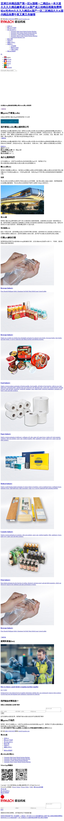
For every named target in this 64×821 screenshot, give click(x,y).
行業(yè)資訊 (14, 49)
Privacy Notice (16, 788)
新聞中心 (10, 44)
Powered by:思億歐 (6, 788)
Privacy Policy (25, 788)
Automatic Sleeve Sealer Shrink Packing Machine (24, 36)
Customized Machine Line (18, 37)
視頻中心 (10, 40)
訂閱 (2, 714)
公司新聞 (13, 46)
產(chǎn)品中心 (11, 29)
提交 (2, 811)
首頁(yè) (9, 26)
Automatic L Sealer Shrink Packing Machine (23, 34)
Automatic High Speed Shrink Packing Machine (23, 31)
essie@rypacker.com (23, 19)
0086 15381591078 (10, 19)
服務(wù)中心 (11, 42)
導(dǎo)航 (3, 789)
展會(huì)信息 (15, 47)
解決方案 (10, 39)
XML (31, 788)
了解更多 (3, 109)
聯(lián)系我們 (11, 51)
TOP (2, 795)
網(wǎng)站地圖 (38, 788)
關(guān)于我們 (11, 28)
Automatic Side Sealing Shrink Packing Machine (24, 33)
